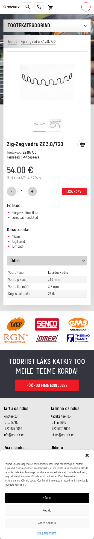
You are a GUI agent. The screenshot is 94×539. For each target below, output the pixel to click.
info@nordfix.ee (13, 435)
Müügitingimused (47, 533)
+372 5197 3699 (60, 429)
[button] (87, 455)
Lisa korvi (74, 191)
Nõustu (47, 498)
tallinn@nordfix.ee (62, 435)
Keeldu (47, 510)
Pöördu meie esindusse (47, 385)
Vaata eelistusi (47, 523)
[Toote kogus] (21, 191)
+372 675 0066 (12, 429)
